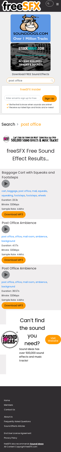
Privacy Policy (10, 438)
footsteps (19, 195)
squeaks (42, 191)
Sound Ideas (37, 443)
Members (8, 405)
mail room (28, 236)
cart (4, 191)
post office (25, 191)
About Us (8, 416)
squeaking (7, 195)
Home (7, 400)
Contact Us (9, 409)
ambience (41, 236)
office (18, 236)
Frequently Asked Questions (17, 421)
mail (34, 191)
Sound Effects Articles (14, 426)
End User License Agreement (17, 433)
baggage (12, 191)
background (8, 241)
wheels (42, 195)
